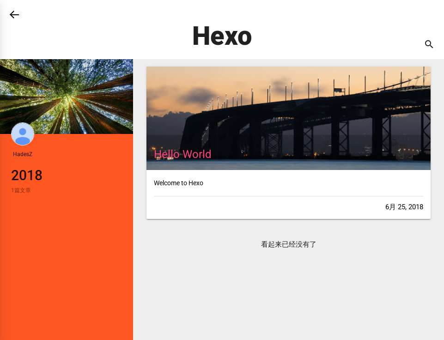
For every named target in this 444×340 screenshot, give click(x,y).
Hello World (183, 154)
